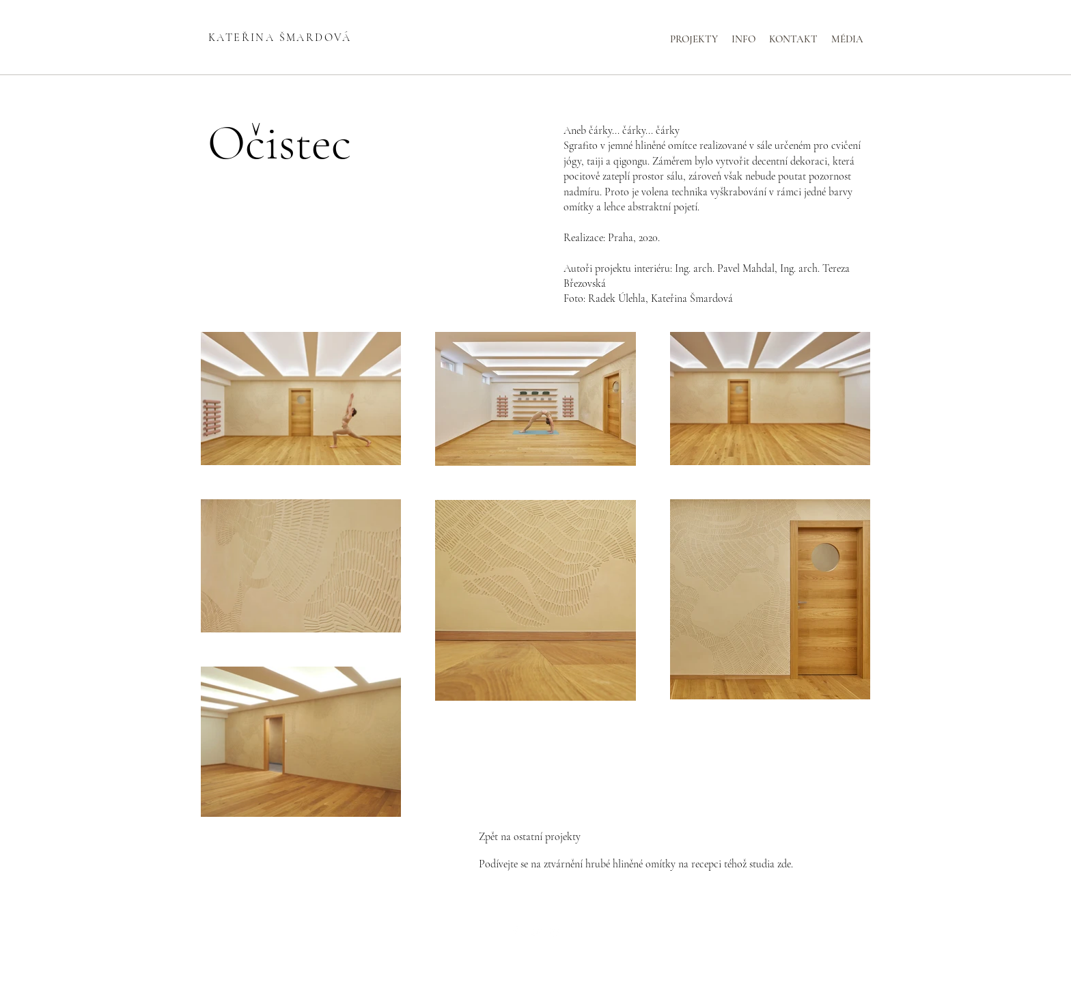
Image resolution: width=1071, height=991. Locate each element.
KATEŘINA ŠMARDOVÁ (280, 37)
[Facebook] (515, 931)
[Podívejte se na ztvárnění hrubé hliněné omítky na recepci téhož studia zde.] (636, 864)
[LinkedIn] (556, 931)
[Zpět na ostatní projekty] (535, 837)
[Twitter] (535, 931)
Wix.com (635, 956)
